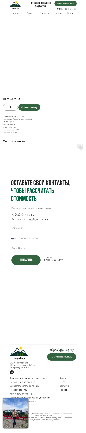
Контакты (44, 13)
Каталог (16, 13)
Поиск (70, 13)
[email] (40, 248)
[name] (40, 228)
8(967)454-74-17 (66, 8)
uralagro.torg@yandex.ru (31, 219)
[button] (65, 3)
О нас (30, 13)
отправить (26, 260)
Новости (58, 13)
